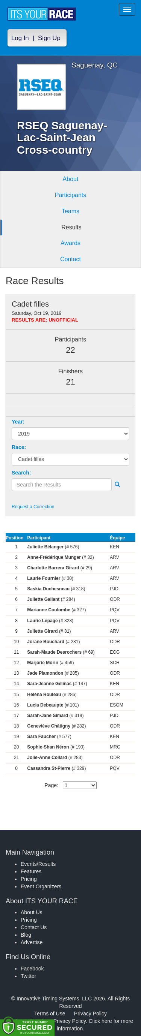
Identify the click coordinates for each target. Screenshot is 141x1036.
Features (31, 871)
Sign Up (49, 38)
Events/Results (38, 864)
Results (71, 227)
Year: (18, 422)
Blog (26, 935)
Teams (70, 211)
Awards (70, 243)
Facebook (32, 969)
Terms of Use (49, 1014)
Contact (70, 259)
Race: (19, 447)
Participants (70, 195)
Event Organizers (41, 886)
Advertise (31, 942)
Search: (21, 473)
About (71, 179)
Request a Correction (33, 506)
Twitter (28, 976)
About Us (31, 912)
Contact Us (34, 927)
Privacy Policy (90, 1014)
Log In (20, 38)
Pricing (29, 879)
